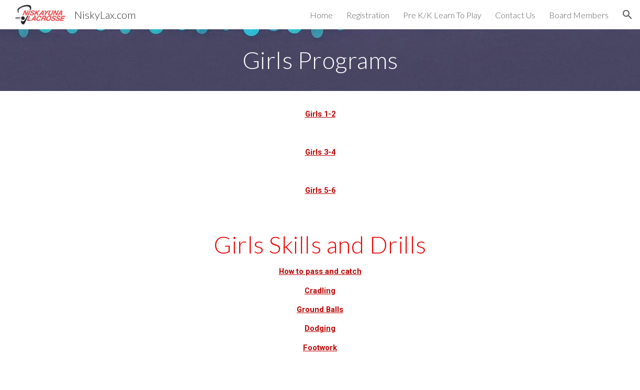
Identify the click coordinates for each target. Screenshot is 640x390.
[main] (320, 60)
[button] (627, 14)
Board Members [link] (579, 15)
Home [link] (321, 15)
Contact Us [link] (515, 15)
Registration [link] (367, 15)
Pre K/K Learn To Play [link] (442, 15)
